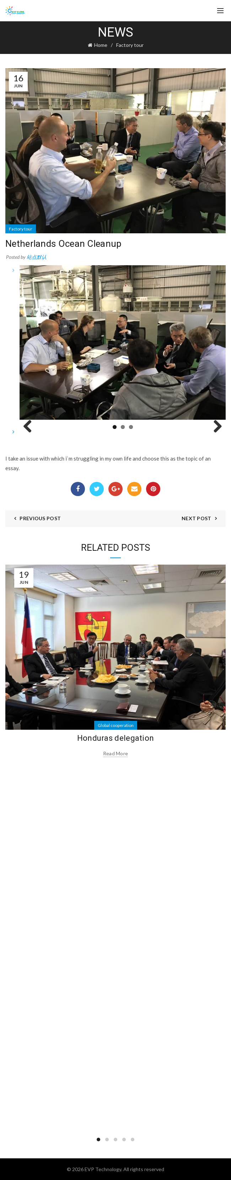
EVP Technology (103, 1169)
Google (115, 489)
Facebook (78, 489)
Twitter (96, 489)
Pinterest (153, 489)
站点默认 (37, 257)
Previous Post (40, 518)
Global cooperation (116, 725)
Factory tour (130, 45)
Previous (30, 427)
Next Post (196, 518)
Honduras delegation (115, 738)
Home (100, 45)
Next (215, 427)
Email (134, 489)
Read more (115, 753)
